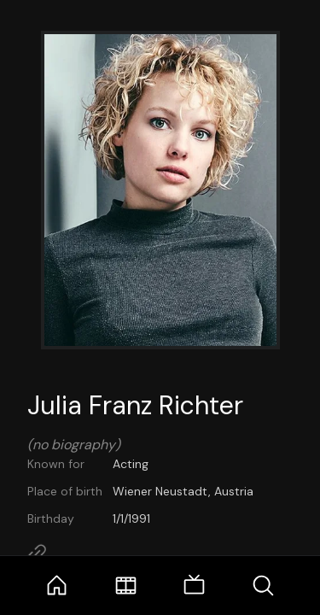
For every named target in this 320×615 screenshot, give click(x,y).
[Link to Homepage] (37, 553)
